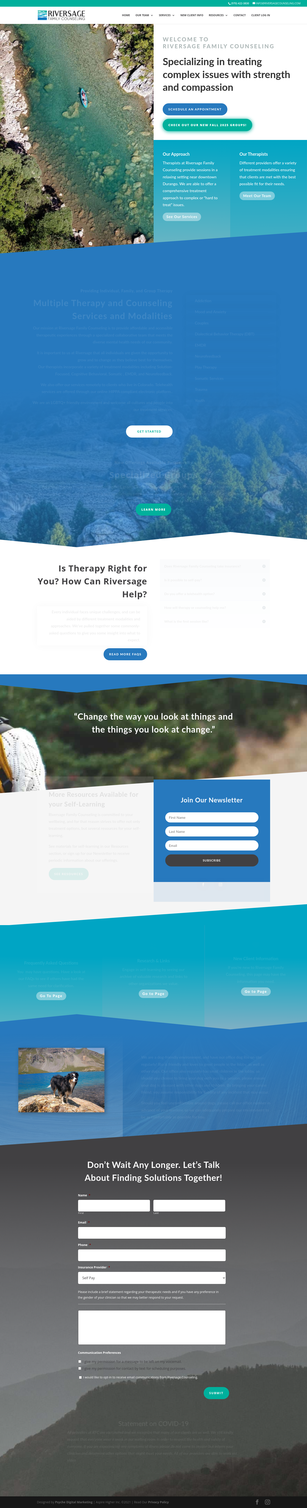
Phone (84, 1245)
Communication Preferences (99, 1353)
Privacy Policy (158, 1502)
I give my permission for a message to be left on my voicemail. (132, 1361)
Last (156, 1213)
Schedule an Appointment (195, 109)
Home (126, 15)
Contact (239, 15)
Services (165, 15)
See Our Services (181, 218)
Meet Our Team (257, 197)
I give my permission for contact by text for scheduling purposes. (134, 1368)
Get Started (149, 431)
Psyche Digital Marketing (74, 1502)
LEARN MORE (153, 509)
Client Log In (260, 15)
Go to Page (153, 993)
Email (84, 1222)
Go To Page (51, 995)
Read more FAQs (125, 654)
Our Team (142, 15)
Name (84, 1195)
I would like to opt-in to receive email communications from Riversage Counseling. (140, 1377)
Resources (216, 15)
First (81, 1213)
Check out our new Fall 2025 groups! (207, 125)
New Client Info (191, 15)
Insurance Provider (94, 1267)
